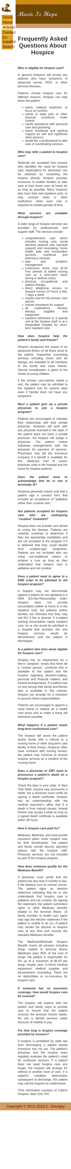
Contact (8, 32)
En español (8, 39)
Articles (8, 27)
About (7, 22)
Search (8, 47)
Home (8, 17)
